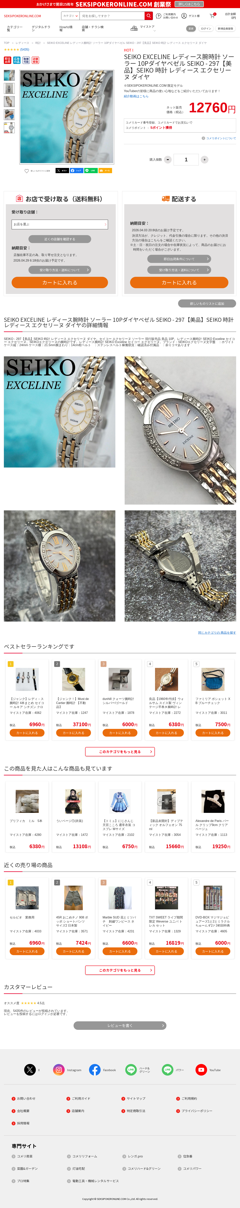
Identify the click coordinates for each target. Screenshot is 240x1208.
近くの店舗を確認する (59, 239)
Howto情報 (66, 28)
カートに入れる (59, 282)
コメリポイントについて (221, 138)
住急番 (187, 1156)
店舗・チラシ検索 (93, 28)
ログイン (206, 28)
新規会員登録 (225, 28)
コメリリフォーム (84, 1156)
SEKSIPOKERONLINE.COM (22, 16)
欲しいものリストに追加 (207, 303)
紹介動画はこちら (136, 96)
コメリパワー (192, 1168)
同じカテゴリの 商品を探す (217, 632)
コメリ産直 (25, 1156)
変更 (191, 28)
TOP (6, 42)
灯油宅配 (78, 1168)
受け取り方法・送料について (60, 270)
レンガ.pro (135, 1156)
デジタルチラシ (41, 28)
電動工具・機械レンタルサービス (95, 1180)
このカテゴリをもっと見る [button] (120, 751)
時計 (38, 42)
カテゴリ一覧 (14, 28)
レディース (22, 42)
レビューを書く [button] (120, 1025)
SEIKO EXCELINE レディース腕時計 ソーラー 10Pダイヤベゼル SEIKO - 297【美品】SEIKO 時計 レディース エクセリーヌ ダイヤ (127, 42)
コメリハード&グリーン (144, 1168)
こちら (155, 240)
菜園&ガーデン (27, 1168)
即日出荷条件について (179, 259)
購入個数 (156, 159)
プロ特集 (23, 1180)
